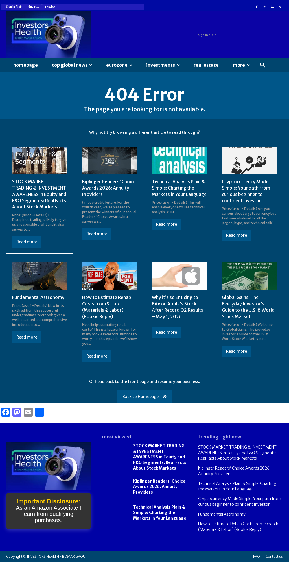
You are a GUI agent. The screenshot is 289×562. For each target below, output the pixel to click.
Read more (26, 241)
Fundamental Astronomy (38, 297)
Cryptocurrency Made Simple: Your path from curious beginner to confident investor (239, 501)
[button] (263, 65)
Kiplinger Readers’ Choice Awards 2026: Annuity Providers (109, 188)
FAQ (256, 556)
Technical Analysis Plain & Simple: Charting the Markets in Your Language (179, 188)
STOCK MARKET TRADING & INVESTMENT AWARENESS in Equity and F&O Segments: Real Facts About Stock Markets (39, 194)
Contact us (274, 556)
